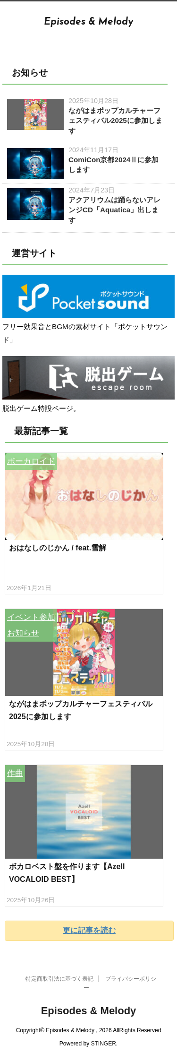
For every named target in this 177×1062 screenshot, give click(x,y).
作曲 (15, 773)
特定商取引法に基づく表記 (59, 978)
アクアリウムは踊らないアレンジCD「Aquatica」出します (114, 210)
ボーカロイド (31, 461)
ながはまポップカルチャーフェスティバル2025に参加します (115, 120)
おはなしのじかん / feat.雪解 (57, 548)
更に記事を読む (89, 930)
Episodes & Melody (88, 22)
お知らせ (23, 632)
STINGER (103, 1043)
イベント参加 (31, 617)
